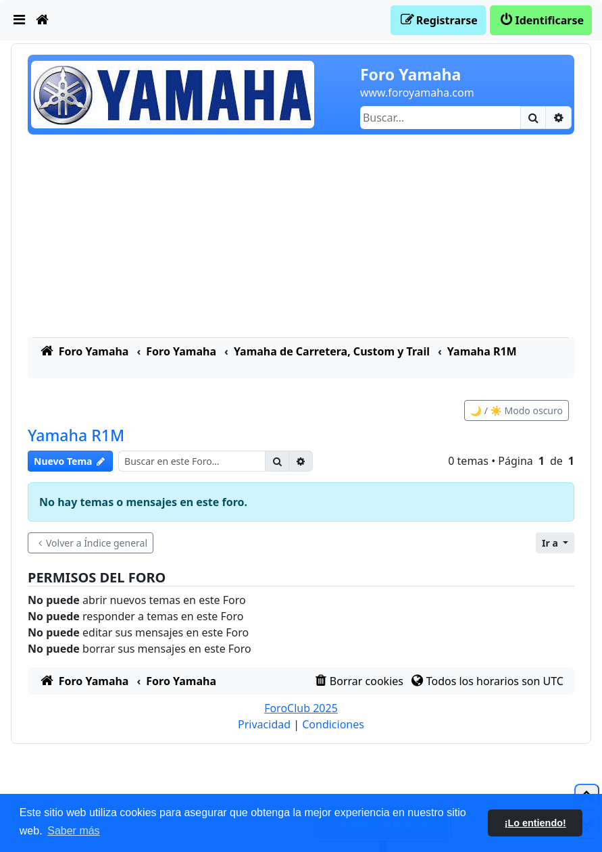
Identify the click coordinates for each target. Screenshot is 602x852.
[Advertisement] (301, 235)
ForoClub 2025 (301, 708)
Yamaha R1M (76, 435)
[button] (555, 542)
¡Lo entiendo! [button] (535, 823)
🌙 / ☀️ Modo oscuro (516, 410)
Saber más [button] (73, 830)
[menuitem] (19, 20)
